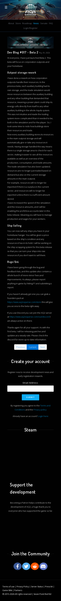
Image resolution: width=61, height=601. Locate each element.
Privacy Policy (23, 586)
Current (32, 347)
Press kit (49, 586)
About (11, 23)
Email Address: (30, 382)
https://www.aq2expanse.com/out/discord (30, 316)
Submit (30, 397)
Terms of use (8, 586)
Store (18, 23)
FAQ (51, 23)
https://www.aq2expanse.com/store (24, 302)
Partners (18, 590)
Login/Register (30, 28)
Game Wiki (7, 590)
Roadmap (27, 23)
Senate (43, 23)
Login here (43, 416)
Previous (20, 347)
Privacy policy (40, 409)
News (36, 23)
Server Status (37, 586)
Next (42, 347)
